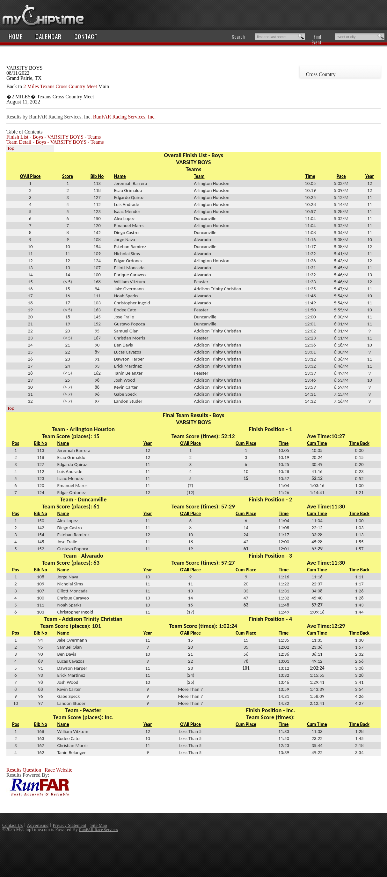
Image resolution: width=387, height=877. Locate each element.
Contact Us (12, 825)
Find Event (316, 39)
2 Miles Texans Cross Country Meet (60, 86)
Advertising (37, 825)
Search (238, 36)
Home (16, 36)
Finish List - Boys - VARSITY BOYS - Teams (53, 137)
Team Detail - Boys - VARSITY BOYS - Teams (55, 142)
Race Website (58, 770)
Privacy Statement (69, 825)
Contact (86, 36)
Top (10, 148)
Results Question (23, 770)
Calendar (48, 36)
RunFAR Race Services (98, 829)
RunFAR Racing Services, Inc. (124, 116)
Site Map (98, 825)
